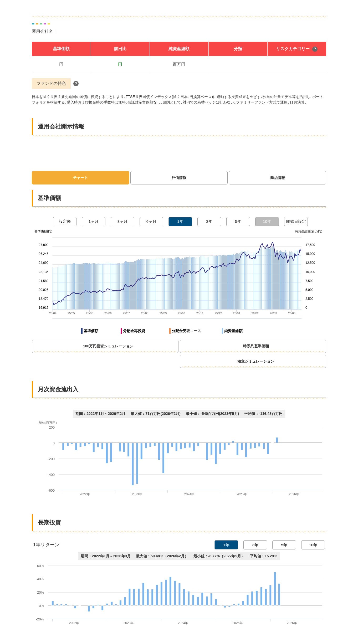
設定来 (65, 221)
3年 (209, 221)
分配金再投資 (134, 331)
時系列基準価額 (278, 346)
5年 (238, 221)
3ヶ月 (122, 221)
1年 (180, 221)
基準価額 (91, 331)
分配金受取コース (186, 331)
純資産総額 (233, 331)
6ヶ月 (151, 221)
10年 (267, 221)
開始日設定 (296, 221)
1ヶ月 (94, 221)
